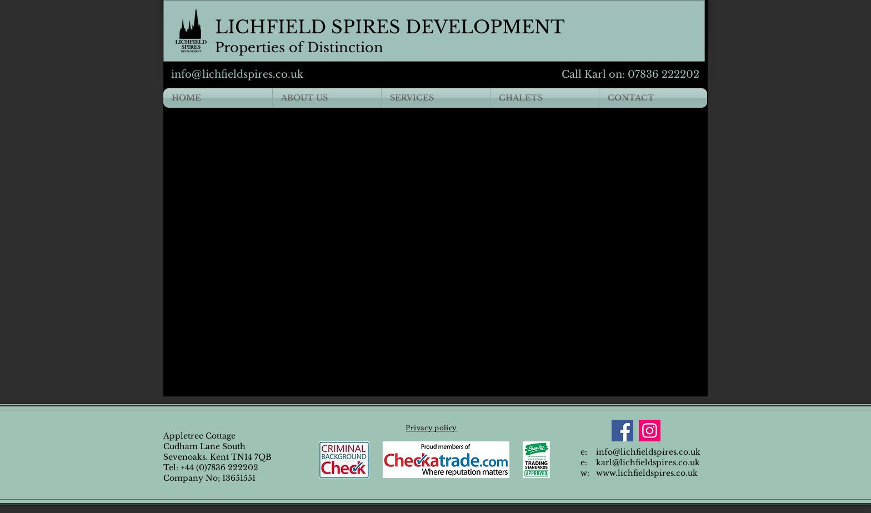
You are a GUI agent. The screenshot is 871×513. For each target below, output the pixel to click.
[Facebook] (622, 430)
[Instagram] (649, 430)
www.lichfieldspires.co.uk (647, 473)
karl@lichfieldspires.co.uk (648, 462)
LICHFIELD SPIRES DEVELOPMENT (390, 27)
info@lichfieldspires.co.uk (237, 74)
